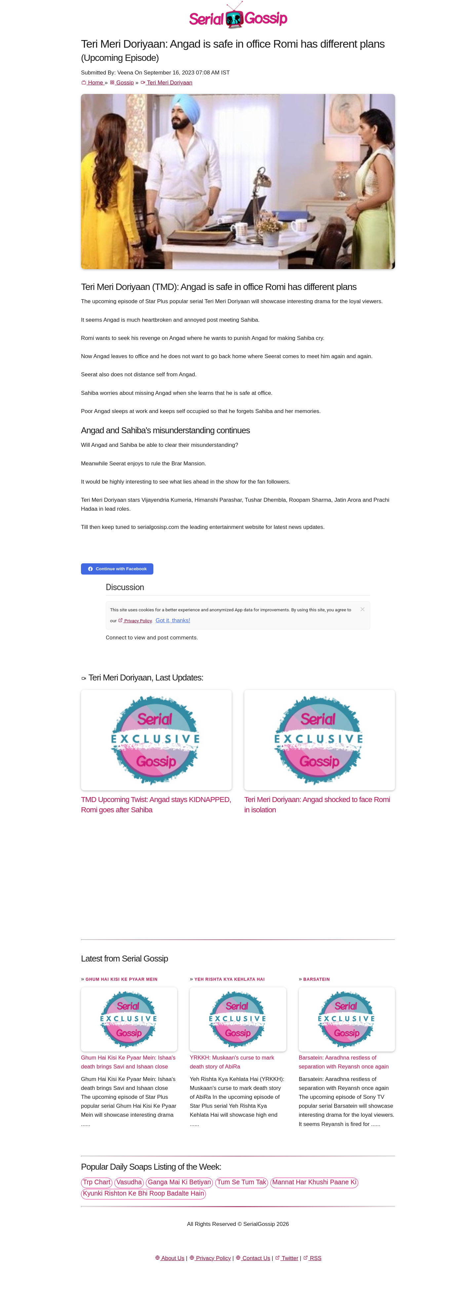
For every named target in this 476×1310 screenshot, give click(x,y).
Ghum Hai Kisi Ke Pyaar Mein (122, 979)
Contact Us (252, 1258)
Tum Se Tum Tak (241, 1182)
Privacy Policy (135, 620)
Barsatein (316, 979)
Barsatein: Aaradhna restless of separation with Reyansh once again (344, 1062)
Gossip (121, 82)
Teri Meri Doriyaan (166, 82)
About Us (169, 1258)
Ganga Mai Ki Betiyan (179, 1182)
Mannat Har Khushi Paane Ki (314, 1182)
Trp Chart (96, 1182)
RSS (312, 1258)
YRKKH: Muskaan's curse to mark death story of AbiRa (232, 1062)
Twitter (286, 1258)
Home (92, 82)
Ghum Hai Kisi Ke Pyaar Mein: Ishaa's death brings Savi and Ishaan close (128, 1062)
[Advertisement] (238, 883)
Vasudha (128, 1182)
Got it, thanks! (173, 620)
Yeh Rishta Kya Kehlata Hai (229, 979)
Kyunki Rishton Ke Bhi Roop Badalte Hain (143, 1193)
